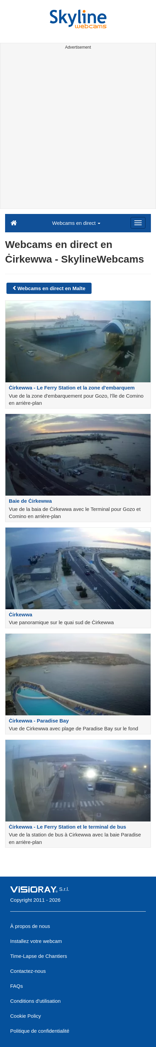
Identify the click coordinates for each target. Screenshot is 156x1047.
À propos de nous (30, 926)
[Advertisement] (78, 130)
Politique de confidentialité (39, 1031)
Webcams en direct (76, 223)
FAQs (16, 986)
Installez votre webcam (36, 941)
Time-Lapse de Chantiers (38, 956)
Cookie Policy (25, 1016)
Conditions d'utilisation (35, 1001)
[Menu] (138, 223)
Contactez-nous (28, 971)
